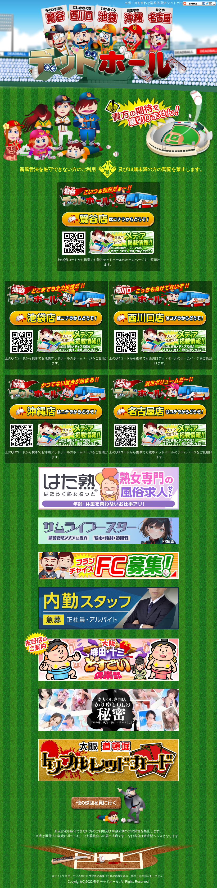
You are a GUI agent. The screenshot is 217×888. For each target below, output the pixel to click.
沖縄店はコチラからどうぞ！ (56, 412)
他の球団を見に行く (108, 806)
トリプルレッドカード (108, 760)
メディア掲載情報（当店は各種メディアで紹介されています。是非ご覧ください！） (121, 241)
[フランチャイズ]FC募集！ (108, 565)
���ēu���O (213, 74)
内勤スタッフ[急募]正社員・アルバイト (108, 608)
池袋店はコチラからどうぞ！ (56, 319)
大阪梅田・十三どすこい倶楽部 (108, 660)
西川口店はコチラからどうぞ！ (160, 319)
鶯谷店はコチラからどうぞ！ (109, 220)
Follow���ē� (213, 37)
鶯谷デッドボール (106, 882)
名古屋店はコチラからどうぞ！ (160, 412)
